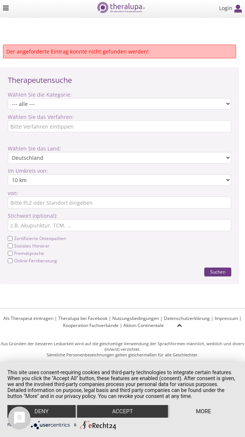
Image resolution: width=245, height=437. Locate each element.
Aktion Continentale (143, 325)
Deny (41, 411)
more (203, 411)
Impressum (226, 318)
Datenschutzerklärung (187, 318)
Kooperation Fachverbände (91, 325)
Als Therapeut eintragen (28, 318)
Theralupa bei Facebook (82, 318)
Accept (122, 411)
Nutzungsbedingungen (135, 318)
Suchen (217, 272)
